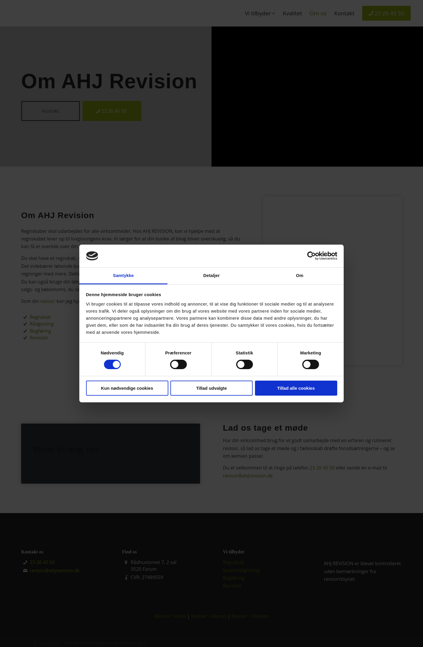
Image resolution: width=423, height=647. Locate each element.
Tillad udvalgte (211, 388)
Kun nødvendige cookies (127, 388)
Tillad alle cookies (296, 388)
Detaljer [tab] (211, 275)
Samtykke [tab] (123, 275)
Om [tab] (299, 275)
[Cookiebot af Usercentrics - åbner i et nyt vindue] (311, 255)
